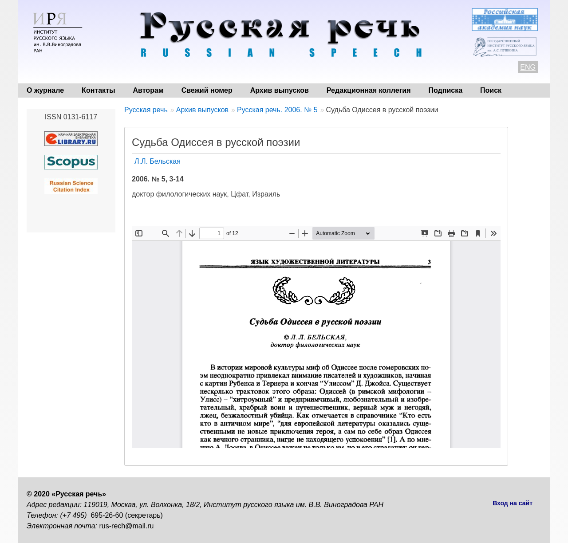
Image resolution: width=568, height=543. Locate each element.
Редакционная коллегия (369, 90)
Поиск (490, 90)
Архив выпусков (279, 90)
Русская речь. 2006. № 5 (277, 110)
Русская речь (146, 110)
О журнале (45, 90)
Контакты (98, 90)
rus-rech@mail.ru (126, 526)
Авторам (148, 90)
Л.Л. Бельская (157, 161)
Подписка (446, 90)
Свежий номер (207, 90)
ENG (528, 67)
